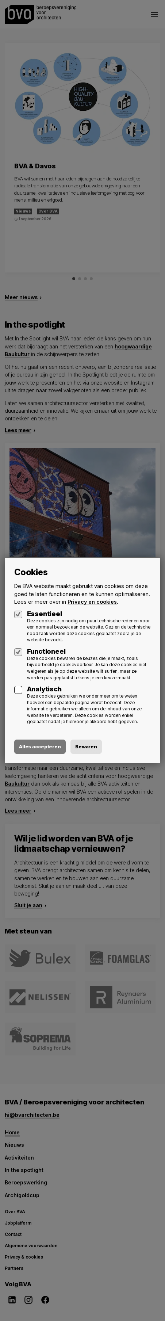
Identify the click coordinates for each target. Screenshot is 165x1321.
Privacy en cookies (92, 602)
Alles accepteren (40, 746)
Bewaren (86, 746)
